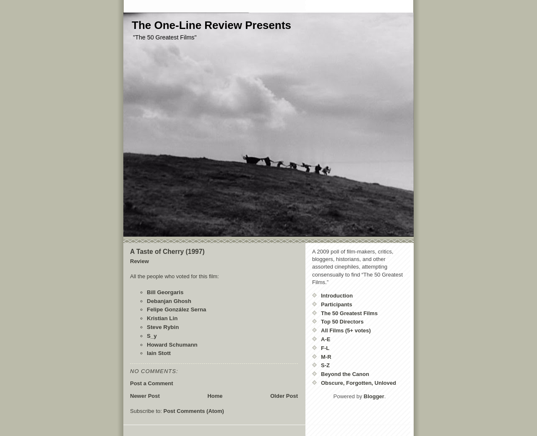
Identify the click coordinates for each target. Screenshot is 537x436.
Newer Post (145, 396)
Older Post (284, 396)
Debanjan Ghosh (169, 301)
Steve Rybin (163, 327)
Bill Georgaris (165, 292)
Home (214, 396)
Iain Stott (159, 353)
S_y (152, 336)
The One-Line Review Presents (211, 25)
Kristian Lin (162, 318)
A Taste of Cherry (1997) (167, 251)
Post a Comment (151, 383)
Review (139, 261)
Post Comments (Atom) (194, 411)
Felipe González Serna (176, 309)
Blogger (374, 396)
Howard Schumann (172, 345)
